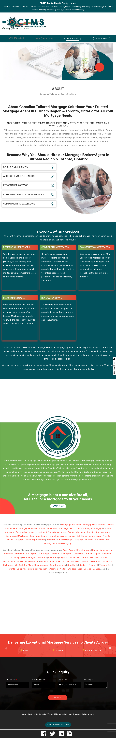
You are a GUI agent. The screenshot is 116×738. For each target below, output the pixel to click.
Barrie (95, 550)
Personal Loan (102, 539)
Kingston (63, 557)
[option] (24, 651)
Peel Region (95, 561)
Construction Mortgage (98, 532)
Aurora (72, 550)
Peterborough (84, 550)
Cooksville (78, 553)
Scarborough (41, 565)
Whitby (63, 569)
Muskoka (21, 561)
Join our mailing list (58, 725)
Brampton (8, 553)
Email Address (39, 679)
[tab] (29, 167)
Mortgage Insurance (84, 539)
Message (88, 679)
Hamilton (42, 557)
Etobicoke (106, 553)
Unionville (21, 569)
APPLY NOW (58, 506)
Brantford (20, 553)
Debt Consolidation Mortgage (53, 528)
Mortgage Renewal (28, 528)
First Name (11, 679)
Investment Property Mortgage (51, 532)
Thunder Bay (105, 565)
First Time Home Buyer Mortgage (86, 528)
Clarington (66, 553)
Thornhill (93, 565)
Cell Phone (63, 679)
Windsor (72, 569)
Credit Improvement (35, 539)
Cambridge (43, 553)
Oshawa (75, 561)
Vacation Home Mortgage (59, 539)
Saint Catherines (58, 565)
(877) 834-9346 (44, 38)
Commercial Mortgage (17, 536)
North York (55, 561)
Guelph (17, 557)
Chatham (55, 553)
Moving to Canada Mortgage (58, 543)
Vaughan (43, 569)
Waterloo (53, 569)
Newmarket (33, 561)
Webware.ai (89, 714)
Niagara (44, 561)
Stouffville (72, 565)
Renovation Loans (38, 536)
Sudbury (83, 565)
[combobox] (61, 685)
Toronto (11, 569)
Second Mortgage (77, 532)
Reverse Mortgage (25, 532)
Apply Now (72, 39)
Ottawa (84, 561)
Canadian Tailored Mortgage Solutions (55, 714)
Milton (104, 557)
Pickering (107, 561)
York (80, 569)
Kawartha (53, 557)
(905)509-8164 (16, 38)
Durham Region (92, 553)
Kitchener (74, 557)
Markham (94, 557)
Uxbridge (32, 569)
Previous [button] (5, 650)
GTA (10, 557)
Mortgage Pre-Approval (94, 524)
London (84, 557)
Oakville (65, 561)
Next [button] (110, 650)
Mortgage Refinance (71, 524)
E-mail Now (101, 38)
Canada (96, 569)
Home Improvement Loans (62, 536)
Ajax (65, 550)
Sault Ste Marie (26, 565)
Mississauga (9, 561)
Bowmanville (106, 550)
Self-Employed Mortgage (89, 536)
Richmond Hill (10, 565)
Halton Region (29, 557)
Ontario (87, 569)
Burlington (31, 553)
